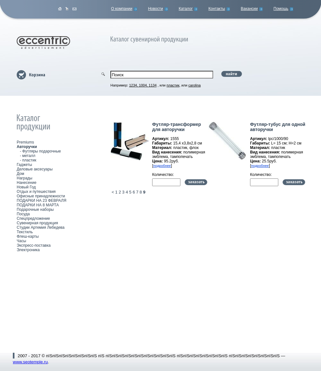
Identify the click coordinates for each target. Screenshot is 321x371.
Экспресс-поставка (34, 245)
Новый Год (26, 187)
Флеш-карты (28, 236)
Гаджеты (24, 164)
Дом (20, 173)
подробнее (162, 166)
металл (28, 155)
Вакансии (249, 8)
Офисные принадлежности (41, 196)
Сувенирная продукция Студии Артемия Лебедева (41, 225)
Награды (24, 178)
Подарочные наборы (35, 209)
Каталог (186, 8)
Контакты (216, 8)
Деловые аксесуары (35, 169)
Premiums (25, 142)
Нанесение (26, 182)
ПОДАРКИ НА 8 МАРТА (38, 205)
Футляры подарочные (41, 151)
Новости (155, 8)
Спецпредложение (33, 218)
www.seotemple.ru (30, 361)
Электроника (28, 250)
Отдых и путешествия (36, 191)
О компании (121, 8)
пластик (29, 160)
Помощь (280, 8)
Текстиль (25, 232)
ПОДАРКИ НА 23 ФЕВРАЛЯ (41, 200)
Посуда (23, 214)
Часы (21, 241)
